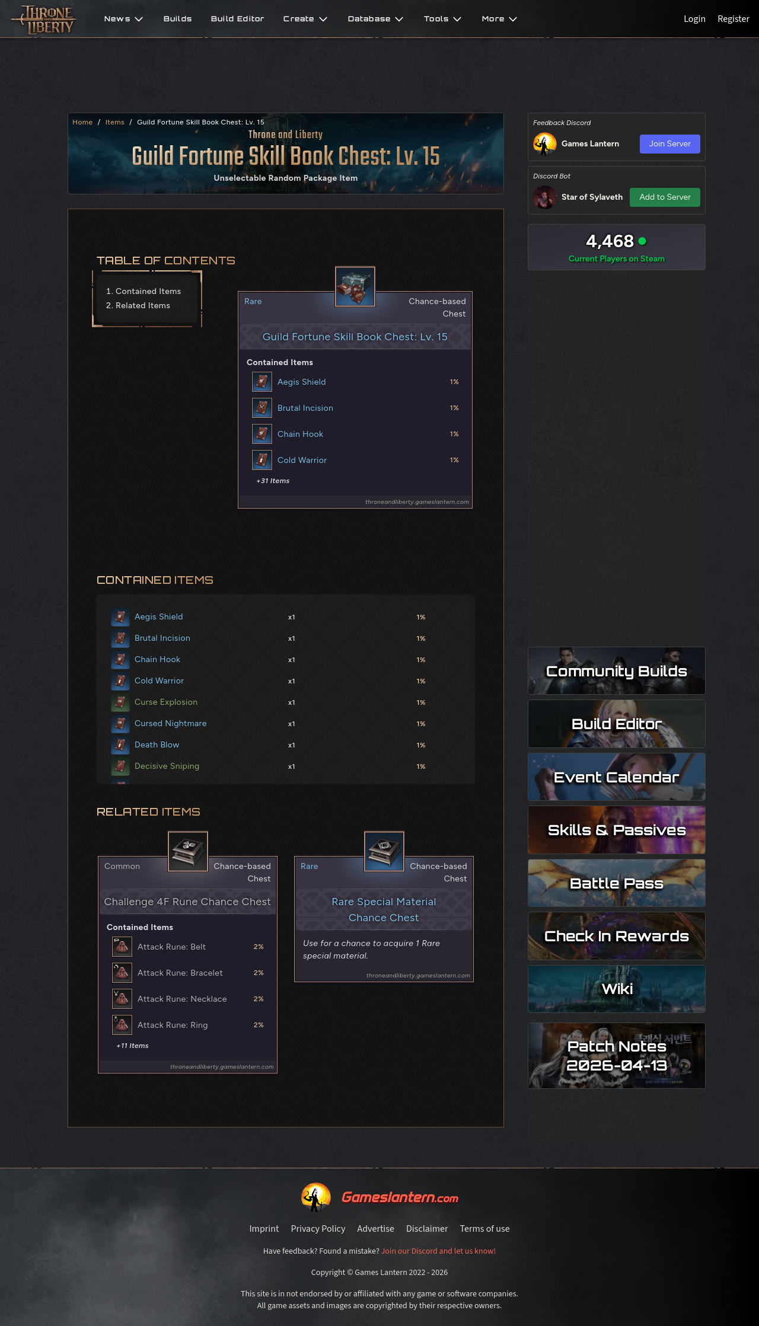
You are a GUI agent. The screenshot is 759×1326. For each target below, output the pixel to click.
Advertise (375, 1228)
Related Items (143, 306)
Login (695, 18)
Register (733, 18)
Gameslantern (398, 1197)
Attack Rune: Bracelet (180, 973)
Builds (178, 19)
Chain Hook (300, 434)
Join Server (670, 144)
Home (82, 122)
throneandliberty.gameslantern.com (417, 502)
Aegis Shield (302, 382)
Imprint (264, 1228)
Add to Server (665, 197)
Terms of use (485, 1228)
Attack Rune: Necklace (182, 999)
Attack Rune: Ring (173, 1025)
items (115, 122)
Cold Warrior (302, 460)
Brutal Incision (305, 408)
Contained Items (148, 291)
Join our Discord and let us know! (438, 1251)
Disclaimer (427, 1228)
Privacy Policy (318, 1228)
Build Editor (237, 19)
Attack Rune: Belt (172, 947)
